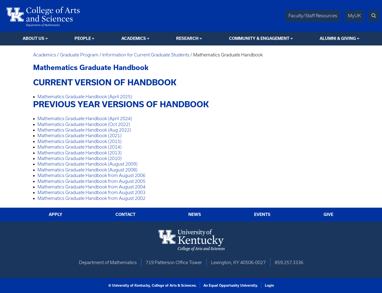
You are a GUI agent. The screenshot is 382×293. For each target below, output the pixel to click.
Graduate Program (79, 54)
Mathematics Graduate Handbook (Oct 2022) (84, 124)
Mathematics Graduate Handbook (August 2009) (87, 164)
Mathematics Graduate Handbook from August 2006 (91, 175)
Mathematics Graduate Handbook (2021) (80, 135)
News (194, 214)
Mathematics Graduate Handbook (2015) (80, 141)
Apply (55, 214)
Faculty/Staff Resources (312, 15)
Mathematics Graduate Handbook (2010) (80, 158)
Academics (44, 54)
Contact (125, 214)
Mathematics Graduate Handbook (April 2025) (85, 96)
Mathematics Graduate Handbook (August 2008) (87, 169)
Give (328, 214)
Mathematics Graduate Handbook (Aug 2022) (84, 130)
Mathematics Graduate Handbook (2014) (80, 147)
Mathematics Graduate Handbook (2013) (80, 152)
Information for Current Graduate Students (145, 54)
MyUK (354, 15)
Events (262, 214)
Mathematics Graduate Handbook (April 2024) (85, 118)
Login (269, 285)
